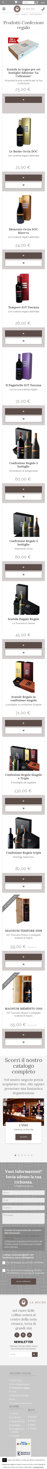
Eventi (33, 1420)
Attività (33, 1428)
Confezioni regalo (20, 1388)
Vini (13, 1399)
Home (14, 1413)
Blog (31, 1409)
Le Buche (16, 1417)
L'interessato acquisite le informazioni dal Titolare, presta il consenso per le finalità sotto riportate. (23, 1244)
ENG (43, 3)
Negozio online (20, 1373)
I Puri (13, 1391)
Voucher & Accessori (21, 1403)
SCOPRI (23, 1137)
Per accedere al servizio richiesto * (23, 1264)
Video (33, 1424)
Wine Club (16, 1380)
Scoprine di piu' (38, 1467)
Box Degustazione (20, 1384)
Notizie (33, 1417)
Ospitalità (15, 1425)
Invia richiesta (24, 1281)
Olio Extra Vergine (20, 1395)
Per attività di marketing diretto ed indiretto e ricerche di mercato (23, 1271)
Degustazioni (17, 1421)
